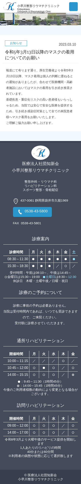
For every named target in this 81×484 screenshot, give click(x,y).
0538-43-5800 (32, 212)
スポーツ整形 (32, 190)
